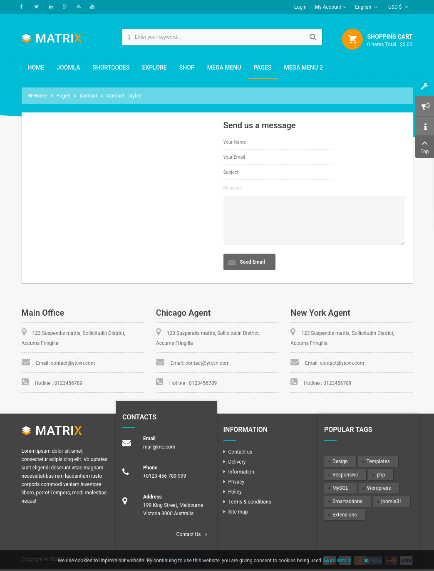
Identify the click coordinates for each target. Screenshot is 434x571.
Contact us (240, 452)
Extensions (344, 515)
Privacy (236, 482)
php (381, 475)
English (366, 7)
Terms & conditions (249, 502)
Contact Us (188, 534)
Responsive (345, 475)
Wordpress (379, 488)
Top (424, 146)
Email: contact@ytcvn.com (65, 363)
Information (241, 472)
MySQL (340, 488)
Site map (238, 512)
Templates (378, 461)
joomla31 (391, 501)
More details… (339, 561)
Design (340, 461)
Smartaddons (347, 501)
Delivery (237, 462)
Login (300, 7)
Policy (235, 492)
